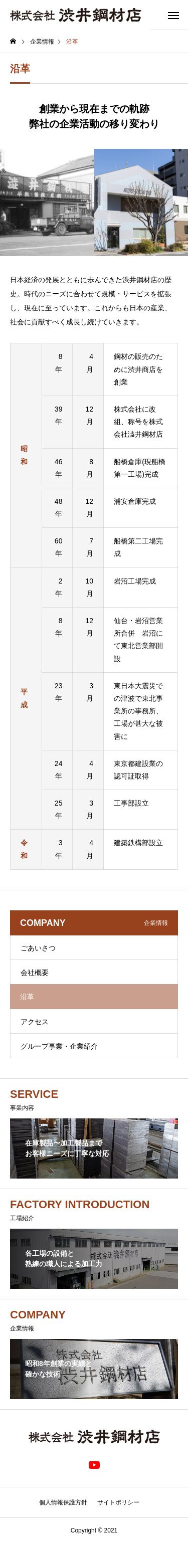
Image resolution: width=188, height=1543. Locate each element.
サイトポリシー (118, 1502)
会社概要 (35, 973)
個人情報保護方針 (63, 1502)
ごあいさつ (38, 948)
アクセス (35, 1022)
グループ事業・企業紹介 (59, 1046)
